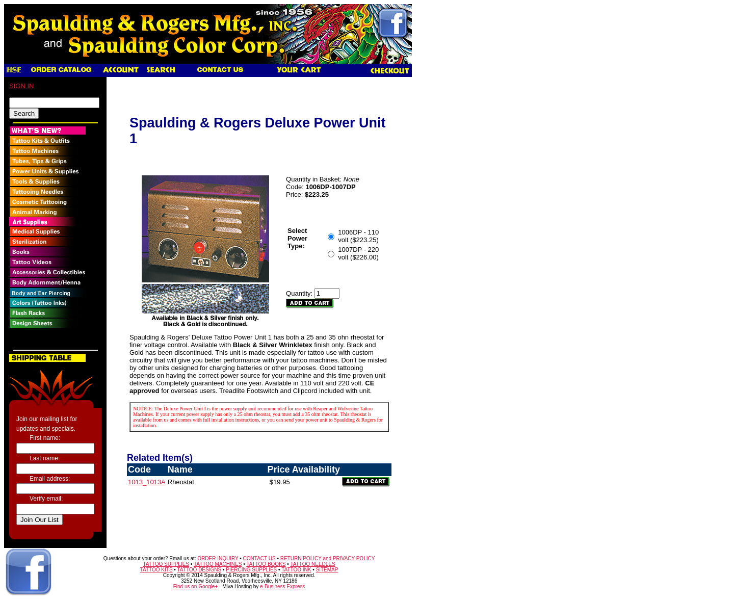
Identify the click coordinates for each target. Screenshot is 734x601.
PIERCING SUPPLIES (251, 569)
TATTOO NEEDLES (312, 564)
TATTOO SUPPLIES (166, 564)
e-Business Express (282, 586)
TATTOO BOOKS (265, 564)
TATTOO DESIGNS (199, 569)
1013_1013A (147, 482)
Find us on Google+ (195, 586)
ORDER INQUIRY (217, 558)
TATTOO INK (296, 569)
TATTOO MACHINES (218, 564)
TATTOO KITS (156, 569)
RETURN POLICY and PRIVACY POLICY (327, 558)
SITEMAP (327, 569)
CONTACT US (259, 558)
